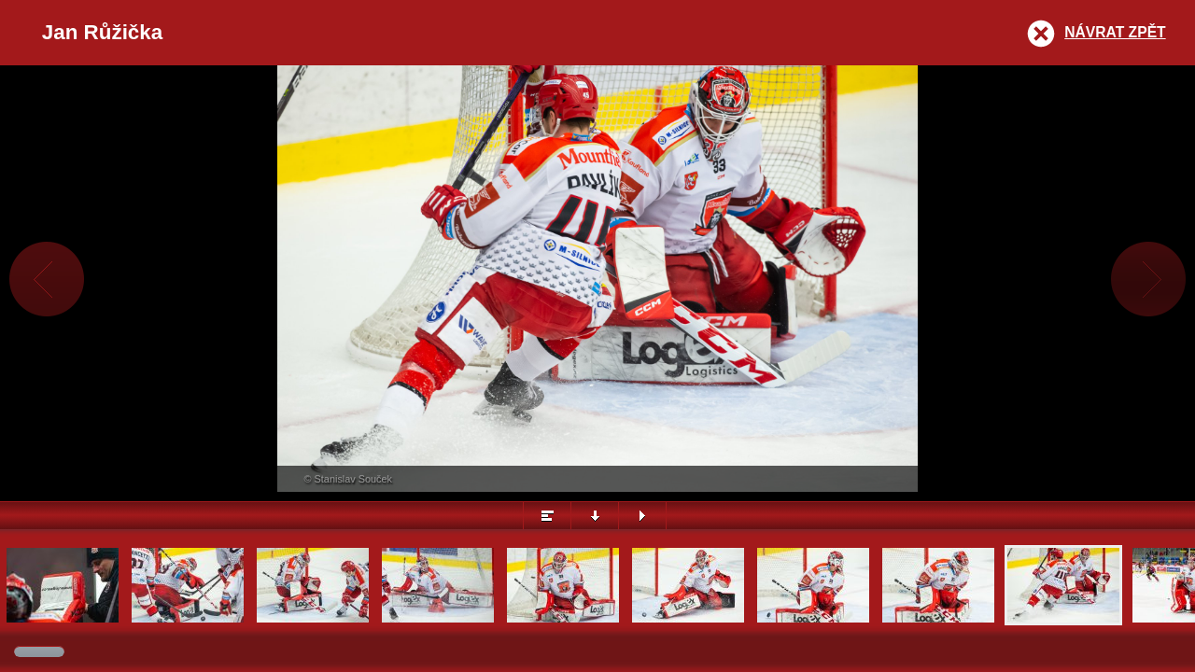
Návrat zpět (1114, 32)
